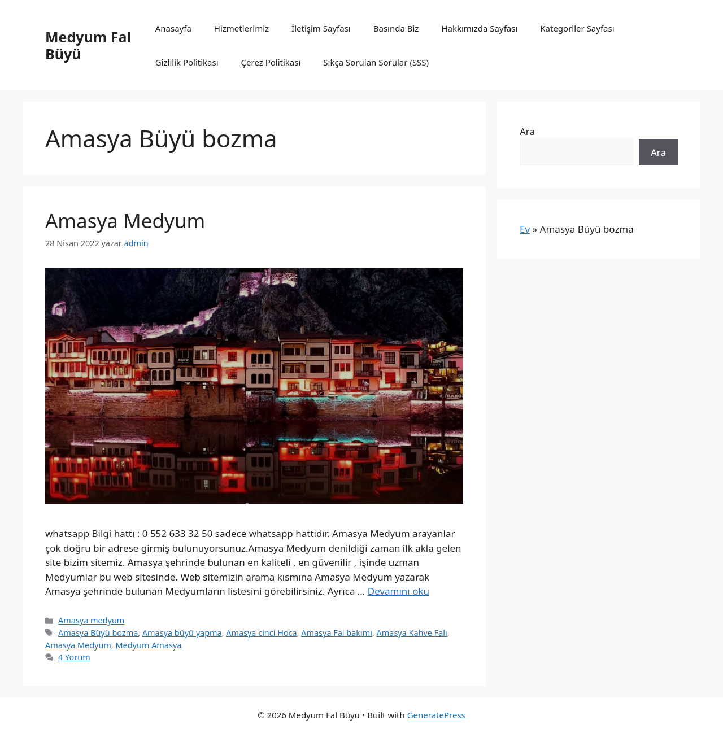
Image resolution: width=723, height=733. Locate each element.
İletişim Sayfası (321, 28)
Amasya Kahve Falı (412, 632)
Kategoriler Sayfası (577, 28)
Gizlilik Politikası (187, 62)
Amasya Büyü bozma (98, 632)
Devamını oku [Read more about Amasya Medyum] (398, 590)
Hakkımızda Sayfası (479, 28)
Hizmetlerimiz (241, 28)
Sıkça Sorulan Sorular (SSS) (376, 62)
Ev (525, 228)
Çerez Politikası (271, 62)
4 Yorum (74, 657)
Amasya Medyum (125, 220)
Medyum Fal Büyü (88, 45)
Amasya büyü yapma (182, 632)
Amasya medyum (91, 620)
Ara (527, 131)
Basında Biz (396, 28)
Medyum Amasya (148, 645)
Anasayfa (173, 28)
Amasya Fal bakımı (336, 632)
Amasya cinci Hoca (261, 632)
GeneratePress (436, 715)
